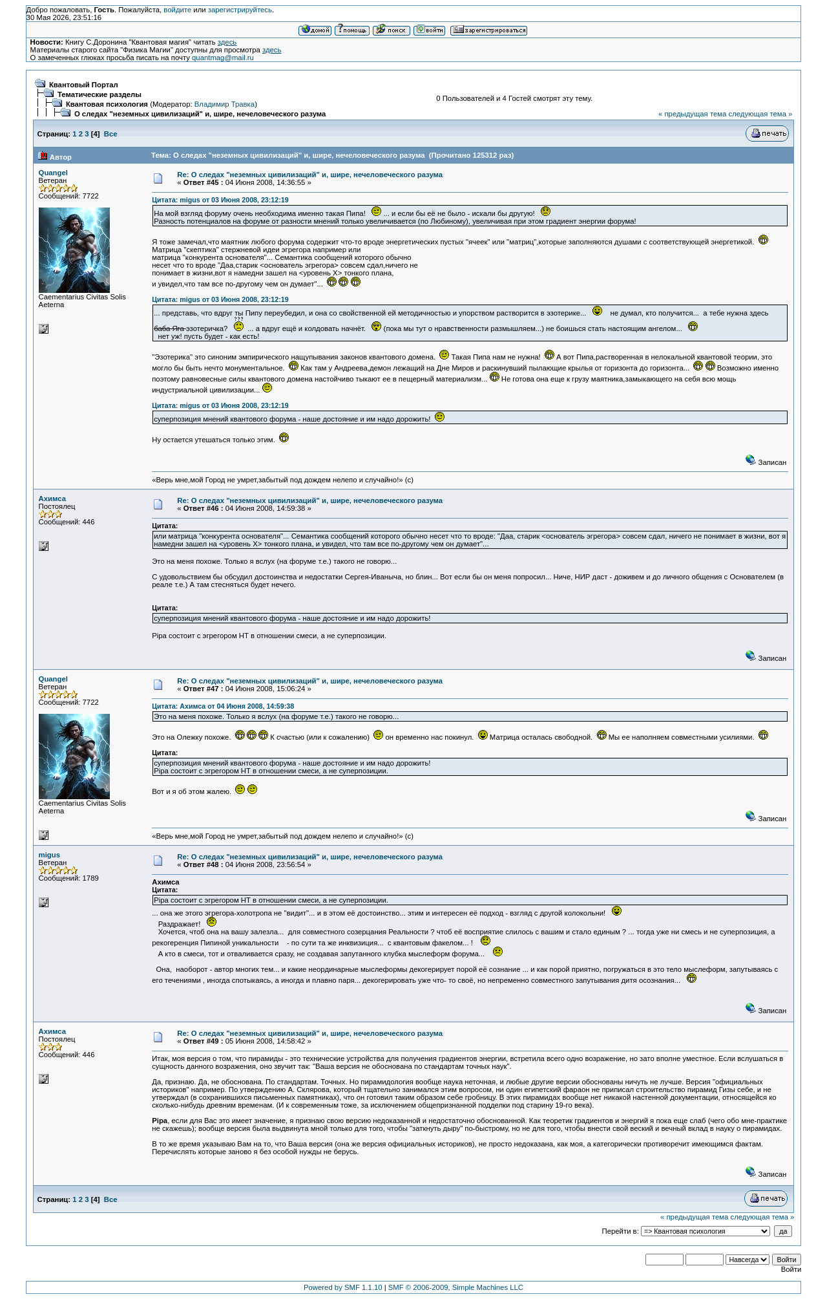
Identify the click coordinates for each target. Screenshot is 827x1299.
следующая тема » (760, 114)
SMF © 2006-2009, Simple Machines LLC (455, 1287)
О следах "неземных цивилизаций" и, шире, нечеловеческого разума (200, 114)
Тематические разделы (99, 94)
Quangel (53, 173)
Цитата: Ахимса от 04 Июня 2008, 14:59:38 (223, 706)
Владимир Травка (224, 104)
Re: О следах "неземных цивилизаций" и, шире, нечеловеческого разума (310, 174)
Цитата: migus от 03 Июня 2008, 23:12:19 (220, 200)
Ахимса (52, 498)
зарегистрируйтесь (240, 10)
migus (49, 855)
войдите (177, 10)
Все (111, 134)
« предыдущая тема (692, 114)
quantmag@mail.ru (223, 57)
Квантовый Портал (83, 85)
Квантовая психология (107, 104)
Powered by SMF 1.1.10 (343, 1287)
